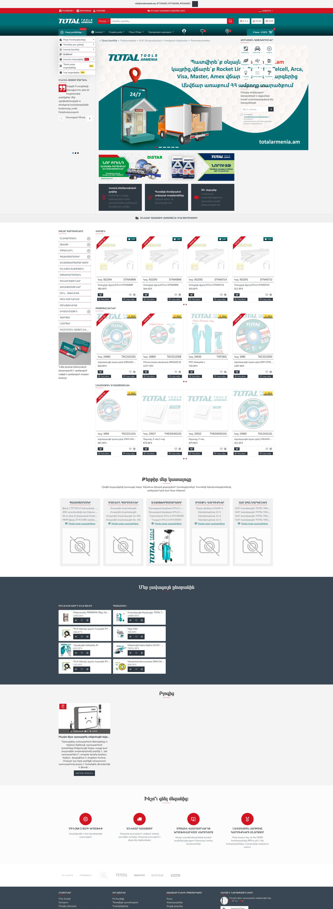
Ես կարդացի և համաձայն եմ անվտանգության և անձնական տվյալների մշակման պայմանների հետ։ (256, 118)
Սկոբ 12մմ (133, 592)
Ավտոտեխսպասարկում (166, 465)
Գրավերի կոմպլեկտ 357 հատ (157, 402)
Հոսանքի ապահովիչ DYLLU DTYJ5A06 (117, 248)
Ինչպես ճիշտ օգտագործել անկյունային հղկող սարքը (84, 699)
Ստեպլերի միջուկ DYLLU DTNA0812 (206, 248)
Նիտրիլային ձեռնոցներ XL (201, 325)
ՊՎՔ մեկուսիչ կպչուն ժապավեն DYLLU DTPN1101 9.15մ (163, 325)
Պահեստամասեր (80, 465)
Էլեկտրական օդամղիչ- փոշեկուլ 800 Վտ (253, 402)
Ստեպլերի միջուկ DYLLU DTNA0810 (251, 248)
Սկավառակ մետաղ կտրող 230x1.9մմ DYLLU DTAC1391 (146, 624)
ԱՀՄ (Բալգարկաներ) (253, 465)
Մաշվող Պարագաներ (123, 465)
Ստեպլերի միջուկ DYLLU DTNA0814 (160, 248)
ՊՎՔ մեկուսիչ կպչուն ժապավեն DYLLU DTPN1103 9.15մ (253, 325)
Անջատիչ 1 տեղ (196, 402)
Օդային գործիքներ (209, 465)
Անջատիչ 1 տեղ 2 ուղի (108, 402)
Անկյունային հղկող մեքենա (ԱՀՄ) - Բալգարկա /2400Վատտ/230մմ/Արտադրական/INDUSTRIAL (146, 608)
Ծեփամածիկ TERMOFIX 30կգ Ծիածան (117, 325)
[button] (61, 118)
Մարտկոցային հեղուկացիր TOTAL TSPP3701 (146, 575)
